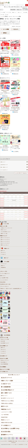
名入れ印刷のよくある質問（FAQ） (10, 428)
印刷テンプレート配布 (7, 380)
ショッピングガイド (24, 6)
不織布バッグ (14, 12)
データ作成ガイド (6, 425)
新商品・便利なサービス (9, 33)
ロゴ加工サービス (6, 383)
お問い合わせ (25, 8)
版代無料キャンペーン (7, 434)
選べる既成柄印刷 (5, 387)
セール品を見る (16, 54)
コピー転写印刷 (4, 414)
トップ (2, 16)
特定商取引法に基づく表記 (5, 284)
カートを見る (25, 9)
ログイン (1, 9)
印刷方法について (6, 409)
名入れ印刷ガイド (17, 6)
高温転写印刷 (4, 417)
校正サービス (4, 406)
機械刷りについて (5, 419)
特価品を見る (15, 73)
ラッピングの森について (5, 273)
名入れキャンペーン (18, 29)
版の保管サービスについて (7, 398)
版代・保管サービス (6, 393)
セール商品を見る (5, 56)
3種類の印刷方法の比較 (6, 422)
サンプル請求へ (16, 151)
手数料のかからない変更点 (7, 400)
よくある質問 (12, 6)
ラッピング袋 (8, 12)
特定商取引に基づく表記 (12, 441)
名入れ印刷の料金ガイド (7, 390)
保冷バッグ (20, 12)
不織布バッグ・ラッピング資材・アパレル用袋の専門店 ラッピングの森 (17, 444)
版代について (4, 395)
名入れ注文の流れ (6, 431)
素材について (2, 275)
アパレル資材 (3, 12)
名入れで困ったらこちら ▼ (14, 374)
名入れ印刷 (25, 12)
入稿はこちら (19, 9)
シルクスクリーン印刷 (6, 412)
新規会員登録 (13, 9)
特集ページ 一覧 (3, 290)
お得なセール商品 (3, 271)
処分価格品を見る (5, 73)
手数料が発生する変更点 (7, 403)
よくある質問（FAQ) (4, 277)
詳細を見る (5, 95)
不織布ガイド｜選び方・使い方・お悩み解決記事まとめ (10, 288)
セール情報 (6, 29)
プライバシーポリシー (4, 286)
